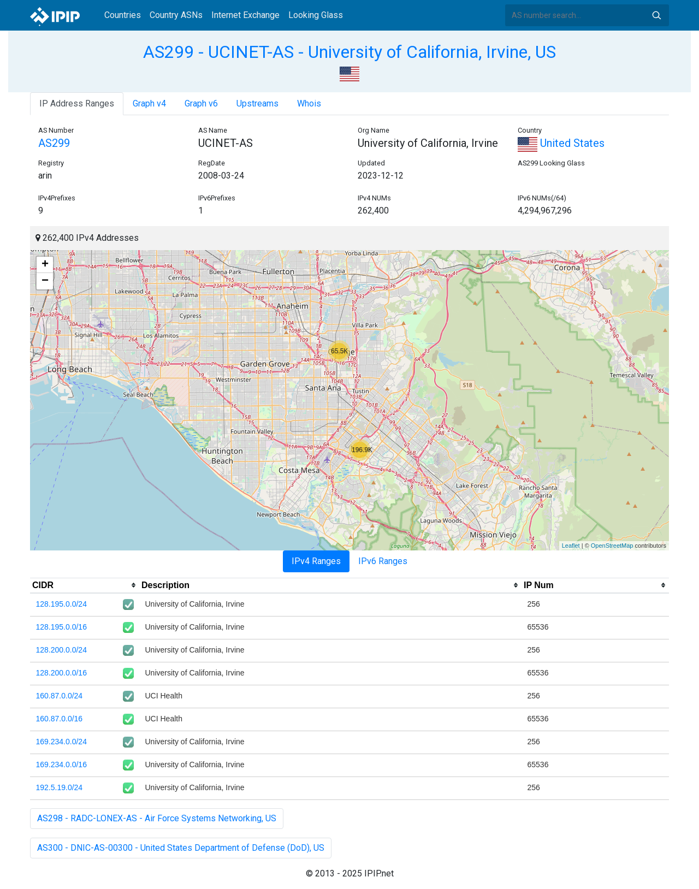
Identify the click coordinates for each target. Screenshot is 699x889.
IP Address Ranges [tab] (76, 103)
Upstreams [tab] (257, 103)
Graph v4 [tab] (149, 103)
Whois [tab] (309, 103)
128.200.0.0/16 (61, 672)
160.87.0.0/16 (59, 718)
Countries (122, 15)
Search (656, 15)
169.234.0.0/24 (61, 741)
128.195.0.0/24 (61, 604)
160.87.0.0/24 (59, 695)
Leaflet (571, 545)
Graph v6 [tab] (201, 103)
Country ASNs (176, 15)
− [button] (45, 281)
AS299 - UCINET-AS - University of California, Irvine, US (349, 52)
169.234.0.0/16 (61, 764)
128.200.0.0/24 (61, 649)
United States (561, 143)
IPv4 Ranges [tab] (316, 561)
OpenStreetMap (612, 545)
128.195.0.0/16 (61, 627)
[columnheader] (84, 585)
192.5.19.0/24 (59, 787)
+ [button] (45, 265)
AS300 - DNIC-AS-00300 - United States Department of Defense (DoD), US (180, 848)
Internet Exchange (245, 15)
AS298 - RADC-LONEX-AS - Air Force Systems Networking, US (156, 818)
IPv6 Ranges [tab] (382, 561)
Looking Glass (315, 15)
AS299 (54, 143)
